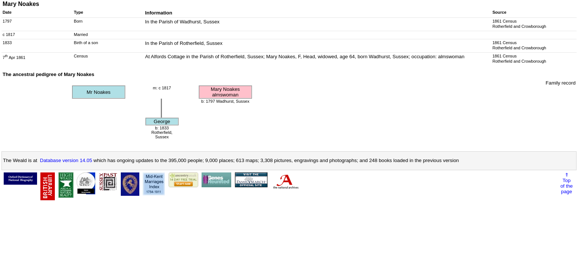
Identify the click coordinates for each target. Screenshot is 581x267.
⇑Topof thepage (566, 183)
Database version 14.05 (66, 160)
